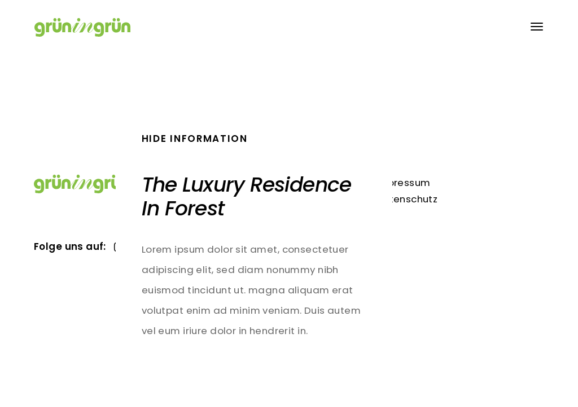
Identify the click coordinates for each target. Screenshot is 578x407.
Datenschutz (406, 199)
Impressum (403, 182)
